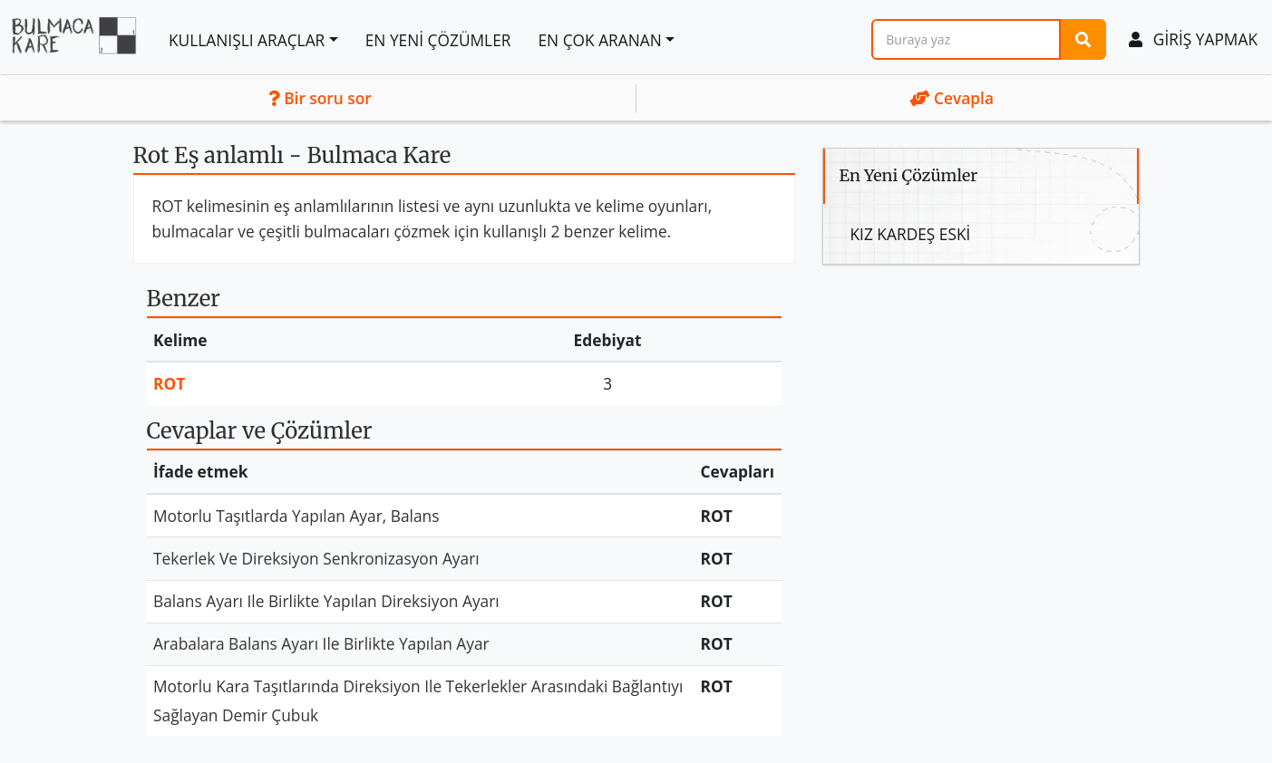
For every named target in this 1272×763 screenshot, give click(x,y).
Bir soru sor (320, 98)
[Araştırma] (966, 39)
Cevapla (952, 98)
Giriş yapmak (1193, 39)
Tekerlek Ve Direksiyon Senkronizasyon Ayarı (316, 558)
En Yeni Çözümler (438, 40)
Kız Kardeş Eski (910, 234)
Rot (169, 383)
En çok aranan (599, 40)
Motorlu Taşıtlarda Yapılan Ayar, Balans (296, 515)
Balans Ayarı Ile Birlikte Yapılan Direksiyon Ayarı (326, 601)
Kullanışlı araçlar (247, 40)
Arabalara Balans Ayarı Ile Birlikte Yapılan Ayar (321, 643)
